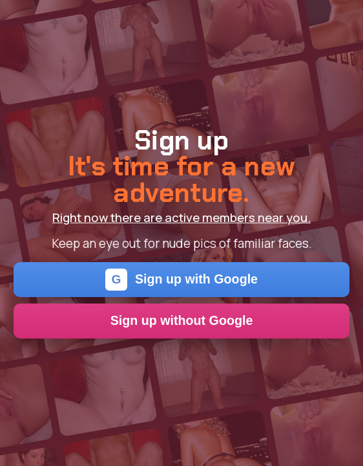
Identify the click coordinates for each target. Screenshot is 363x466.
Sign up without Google (181, 320)
